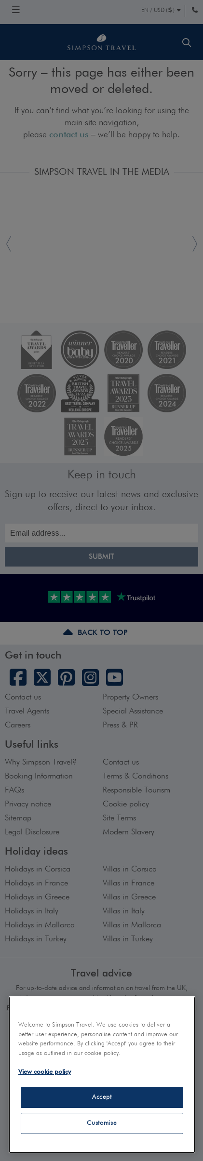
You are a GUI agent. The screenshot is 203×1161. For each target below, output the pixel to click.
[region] (102, 1074)
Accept (102, 1097)
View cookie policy (44, 1072)
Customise (102, 1123)
